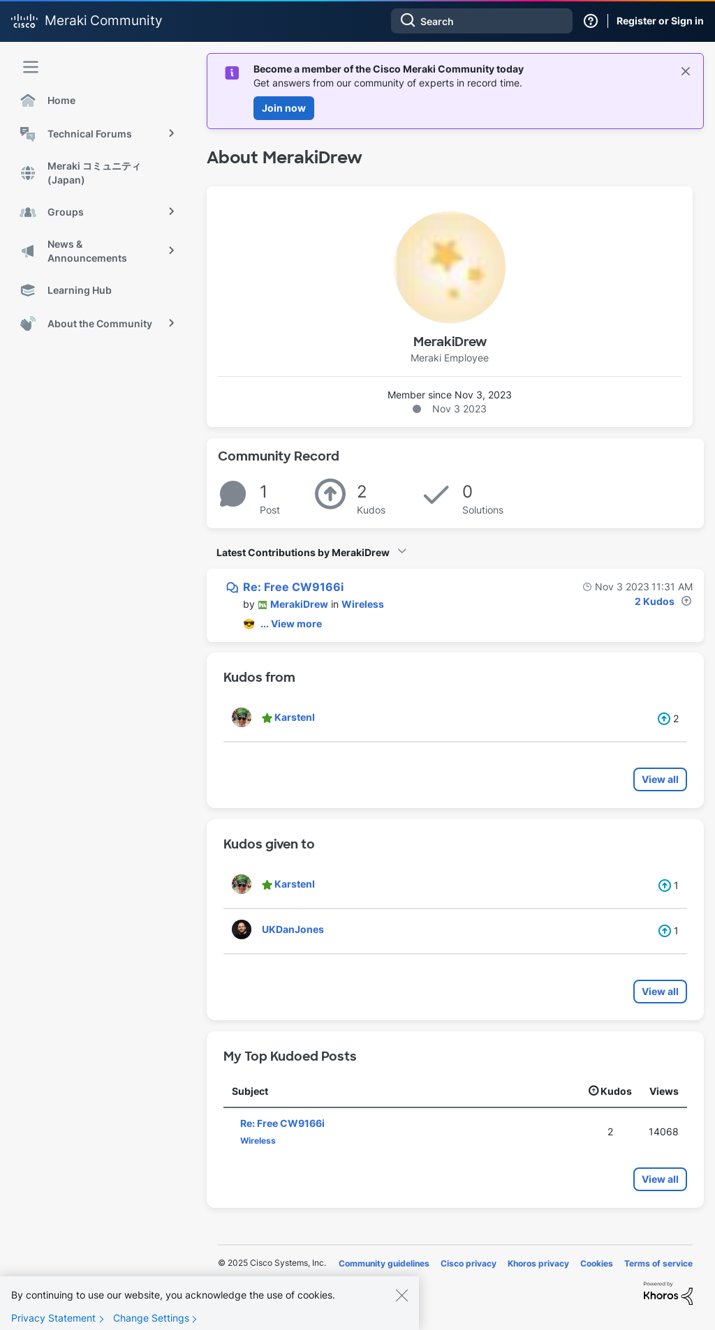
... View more (291, 623)
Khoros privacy (538, 1263)
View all (660, 779)
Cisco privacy (468, 1263)
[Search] (482, 20)
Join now (284, 108)
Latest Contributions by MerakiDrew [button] (303, 552)
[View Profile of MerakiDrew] (299, 604)
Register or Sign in (660, 21)
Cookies (596, 1263)
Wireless (362, 604)
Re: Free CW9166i (293, 587)
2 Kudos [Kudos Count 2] (655, 601)
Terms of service (658, 1263)
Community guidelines (384, 1263)
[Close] (401, 1300)
